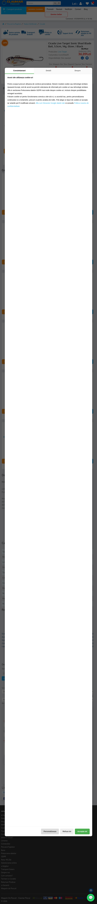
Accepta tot (82, 831)
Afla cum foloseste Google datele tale (50, 103)
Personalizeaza (50, 831)
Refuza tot (67, 831)
